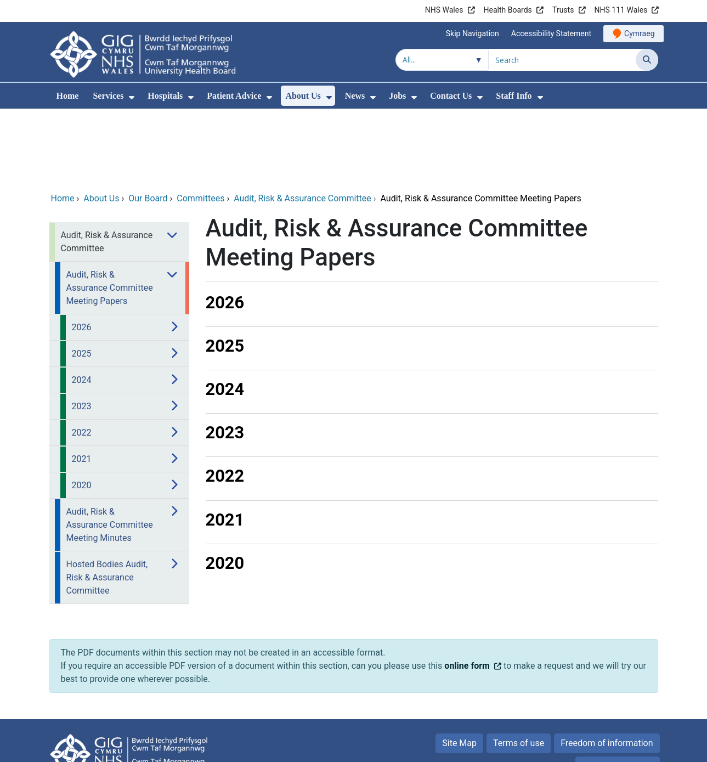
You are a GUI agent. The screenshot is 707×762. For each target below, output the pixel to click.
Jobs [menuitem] (397, 95)
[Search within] (442, 60)
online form (467, 591)
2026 (225, 228)
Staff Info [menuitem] (513, 95)
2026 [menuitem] (82, 252)
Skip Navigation (472, 33)
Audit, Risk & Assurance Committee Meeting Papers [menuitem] (109, 213)
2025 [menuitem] (82, 279)
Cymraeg (639, 33)
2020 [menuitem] (82, 410)
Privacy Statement (617, 691)
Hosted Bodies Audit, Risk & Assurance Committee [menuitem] (107, 502)
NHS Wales (444, 9)
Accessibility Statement (551, 33)
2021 (225, 445)
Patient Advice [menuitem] (234, 95)
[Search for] (562, 60)
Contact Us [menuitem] (451, 95)
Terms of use (518, 668)
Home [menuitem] (67, 95)
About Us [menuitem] (302, 95)
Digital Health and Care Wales (588, 748)
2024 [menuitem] (82, 305)
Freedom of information (607, 668)
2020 (225, 488)
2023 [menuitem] (82, 331)
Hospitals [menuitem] (165, 95)
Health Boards (508, 9)
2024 (225, 314)
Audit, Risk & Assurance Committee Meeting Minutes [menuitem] (109, 450)
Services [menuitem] (108, 95)
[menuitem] (132, 97)
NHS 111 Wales (621, 9)
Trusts (563, 9)
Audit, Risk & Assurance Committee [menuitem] (107, 167)
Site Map (459, 668)
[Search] (647, 60)
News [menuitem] (355, 95)
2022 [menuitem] (82, 358)
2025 (225, 271)
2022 (225, 401)
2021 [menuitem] (82, 384)
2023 (225, 358)
